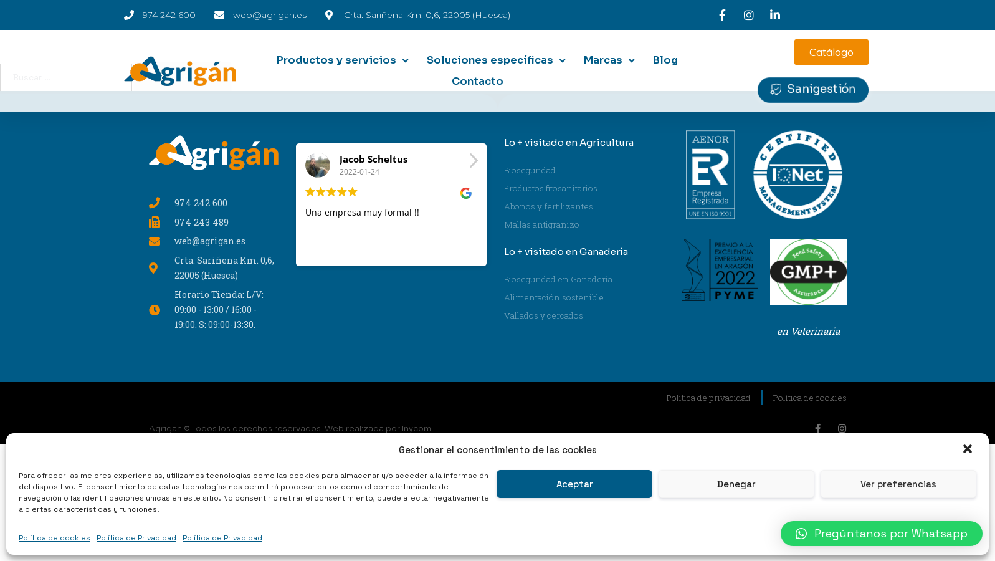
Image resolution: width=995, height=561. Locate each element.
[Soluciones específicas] (497, 60)
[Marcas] (610, 60)
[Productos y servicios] (344, 60)
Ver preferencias (898, 484)
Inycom (416, 428)
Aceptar (574, 484)
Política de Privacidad (136, 538)
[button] (968, 450)
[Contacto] (478, 81)
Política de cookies (54, 538)
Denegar (736, 484)
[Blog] (665, 60)
